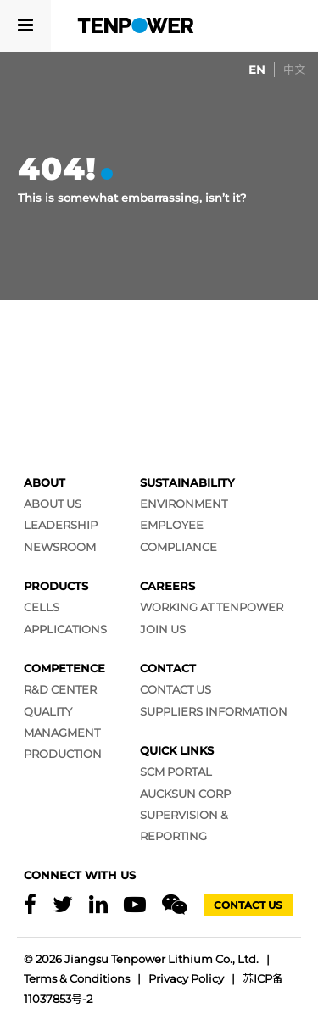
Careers (167, 586)
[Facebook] (30, 905)
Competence (64, 668)
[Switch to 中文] (294, 69)
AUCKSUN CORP (185, 793)
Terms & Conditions (77, 978)
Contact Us (175, 689)
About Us (52, 503)
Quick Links (177, 750)
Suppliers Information (213, 711)
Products (56, 586)
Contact (168, 668)
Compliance (178, 547)
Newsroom (60, 547)
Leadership (61, 525)
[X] (63, 905)
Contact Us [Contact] (248, 905)
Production (63, 753)
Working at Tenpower (211, 607)
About (44, 482)
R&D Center (60, 689)
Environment (183, 503)
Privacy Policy (186, 978)
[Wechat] (174, 905)
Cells (41, 607)
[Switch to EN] (257, 69)
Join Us (163, 629)
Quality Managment (62, 722)
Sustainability (187, 482)
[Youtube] (135, 905)
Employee (172, 525)
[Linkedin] (98, 905)
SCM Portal (176, 771)
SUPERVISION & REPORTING (184, 825)
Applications (65, 629)
